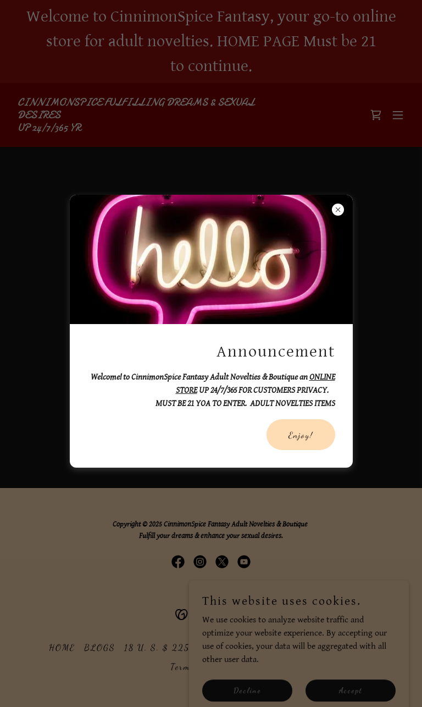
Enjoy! (300, 435)
